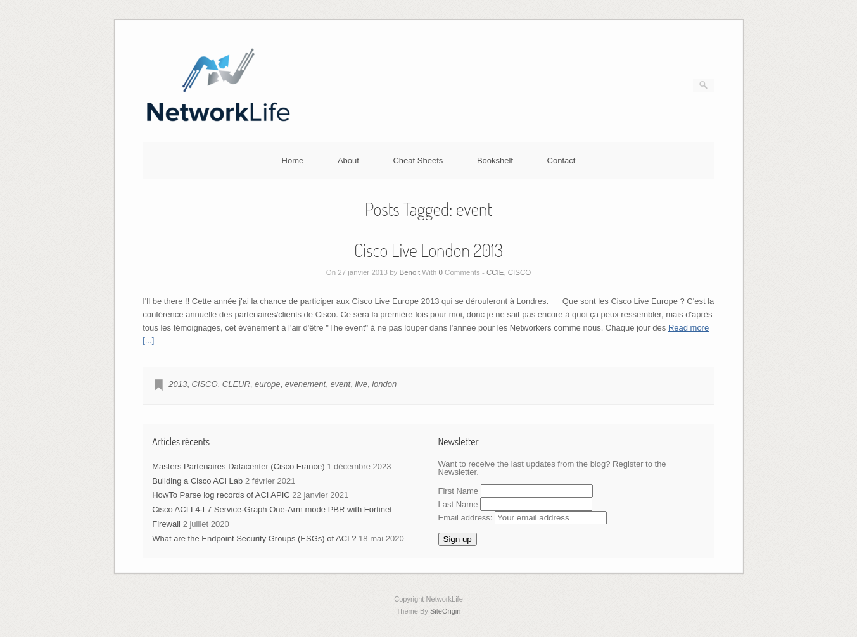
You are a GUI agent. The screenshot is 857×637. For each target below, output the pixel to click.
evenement (305, 384)
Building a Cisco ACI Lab (197, 481)
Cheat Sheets (418, 160)
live (361, 384)
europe (267, 384)
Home (293, 160)
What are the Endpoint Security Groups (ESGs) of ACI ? (254, 538)
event (340, 384)
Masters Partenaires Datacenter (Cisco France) (238, 466)
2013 (177, 384)
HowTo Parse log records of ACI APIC (220, 495)
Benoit (410, 272)
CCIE (495, 272)
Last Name (458, 504)
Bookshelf (495, 160)
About (348, 160)
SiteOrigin (445, 611)
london (384, 384)
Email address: (522, 517)
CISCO (519, 272)
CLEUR (236, 384)
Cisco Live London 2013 (428, 250)
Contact (561, 160)
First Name (458, 491)
